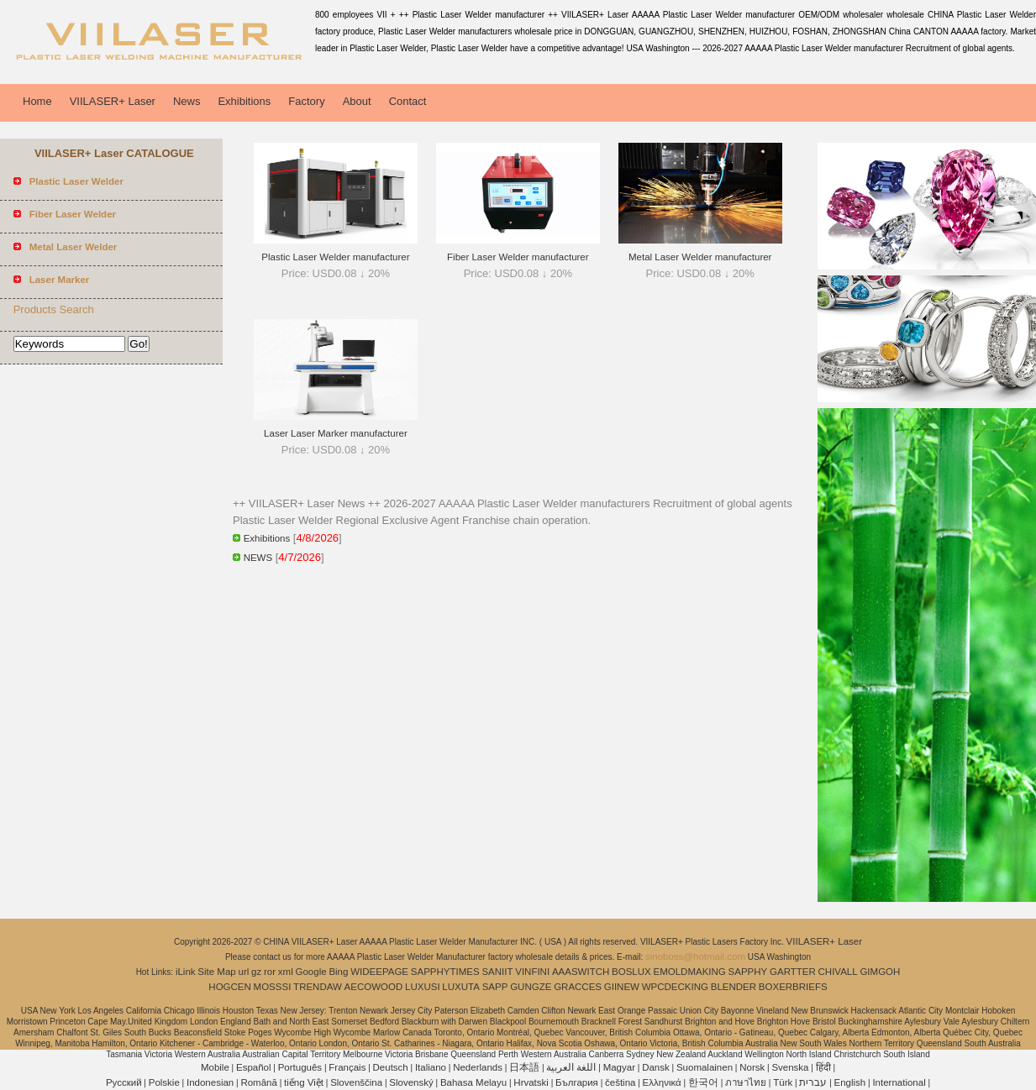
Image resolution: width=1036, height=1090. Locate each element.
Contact (408, 101)
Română (258, 1082)
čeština (620, 1082)
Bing (338, 972)
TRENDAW (317, 987)
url (244, 972)
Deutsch (390, 1067)
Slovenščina (356, 1082)
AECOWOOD (373, 987)
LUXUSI (422, 987)
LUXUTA (461, 987)
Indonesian (210, 1082)
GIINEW (621, 987)
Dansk (656, 1067)
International (898, 1082)
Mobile (215, 1067)
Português (300, 1067)
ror (270, 972)
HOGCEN (229, 987)
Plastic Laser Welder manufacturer (335, 257)
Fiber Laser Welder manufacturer (518, 257)
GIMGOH (880, 972)
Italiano (430, 1067)
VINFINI (532, 972)
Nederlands (477, 1067)
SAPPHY (748, 972)
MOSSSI (273, 987)
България (576, 1082)
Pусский (124, 1082)
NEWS (258, 558)
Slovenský (411, 1082)
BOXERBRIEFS (793, 987)
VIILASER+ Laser (112, 101)
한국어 (703, 1082)
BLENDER (733, 987)
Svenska (789, 1067)
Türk (782, 1082)
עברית (813, 1082)
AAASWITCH (580, 972)
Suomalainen (704, 1067)
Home (37, 101)
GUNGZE (530, 987)
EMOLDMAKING (690, 972)
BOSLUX (631, 972)
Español (253, 1067)
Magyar (619, 1067)
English (850, 1082)
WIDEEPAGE (379, 972)
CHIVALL (838, 972)
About (357, 101)
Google (311, 972)
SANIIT (497, 972)
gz (256, 972)
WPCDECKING (675, 987)
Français (347, 1067)
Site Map (216, 972)
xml (285, 972)
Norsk (752, 1067)
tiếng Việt (303, 1082)
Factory (306, 101)
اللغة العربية (571, 1067)
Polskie (164, 1082)
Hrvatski (531, 1082)
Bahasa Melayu (473, 1082)
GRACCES (578, 987)
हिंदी (823, 1067)
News (187, 101)
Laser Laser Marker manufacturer (336, 433)
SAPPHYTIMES (445, 972)
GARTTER (793, 972)
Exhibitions (244, 101)
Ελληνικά (662, 1082)
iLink (186, 972)
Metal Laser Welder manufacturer (699, 257)
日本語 (524, 1067)
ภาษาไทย (745, 1082)
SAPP (495, 987)
